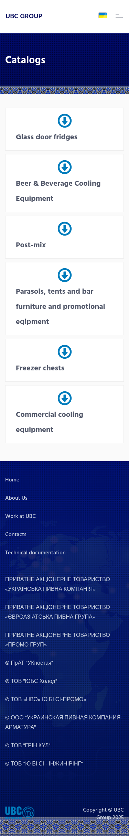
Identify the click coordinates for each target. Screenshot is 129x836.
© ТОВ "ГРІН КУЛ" (28, 745)
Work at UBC (20, 516)
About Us (16, 498)
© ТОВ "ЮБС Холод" (31, 681)
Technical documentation (35, 553)
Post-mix (31, 245)
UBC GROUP (24, 16)
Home (12, 480)
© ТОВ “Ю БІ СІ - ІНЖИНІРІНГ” (44, 764)
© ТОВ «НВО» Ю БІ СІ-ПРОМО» (45, 699)
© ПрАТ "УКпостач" (29, 663)
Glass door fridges (46, 137)
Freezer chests (40, 368)
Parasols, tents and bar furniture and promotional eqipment (60, 307)
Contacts (15, 534)
